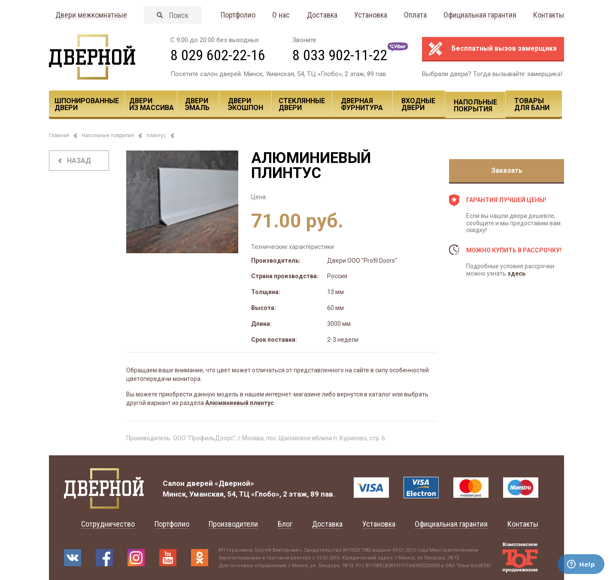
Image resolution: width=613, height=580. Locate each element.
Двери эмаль (197, 104)
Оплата (415, 15)
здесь (516, 273)
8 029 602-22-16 (217, 55)
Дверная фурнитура (362, 104)
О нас (281, 15)
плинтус (156, 135)
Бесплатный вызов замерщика (504, 48)
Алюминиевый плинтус (239, 402)
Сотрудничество (108, 523)
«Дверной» (234, 483)
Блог (285, 523)
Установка (370, 15)
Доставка (322, 15)
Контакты (548, 15)
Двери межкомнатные (91, 15)
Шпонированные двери (87, 104)
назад (79, 161)
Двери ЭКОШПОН (245, 104)
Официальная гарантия (479, 15)
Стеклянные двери (302, 104)
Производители (233, 523)
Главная (59, 135)
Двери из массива (151, 104)
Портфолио (238, 15)
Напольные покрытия (475, 105)
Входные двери (418, 104)
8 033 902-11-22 (339, 55)
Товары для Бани (531, 104)
